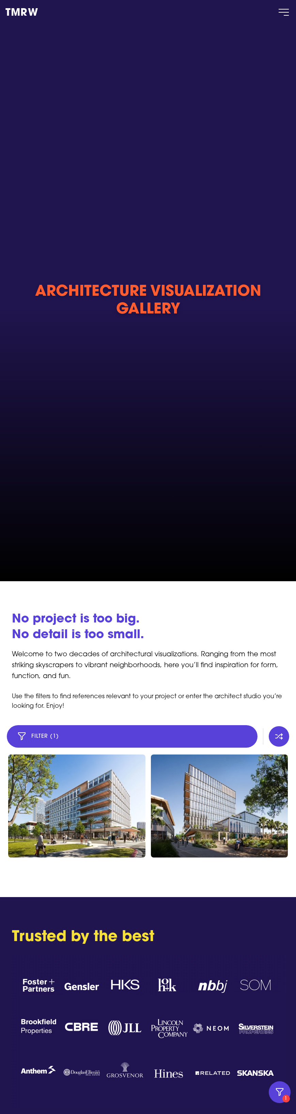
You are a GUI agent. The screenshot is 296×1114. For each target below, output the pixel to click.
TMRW (21, 13)
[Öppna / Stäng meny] (283, 12)
